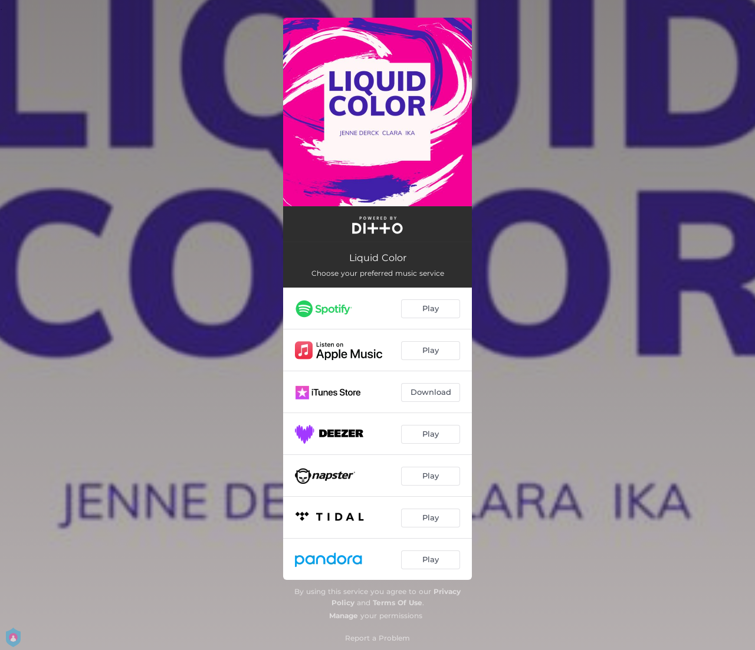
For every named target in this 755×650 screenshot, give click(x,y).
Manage (343, 615)
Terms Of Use (397, 602)
